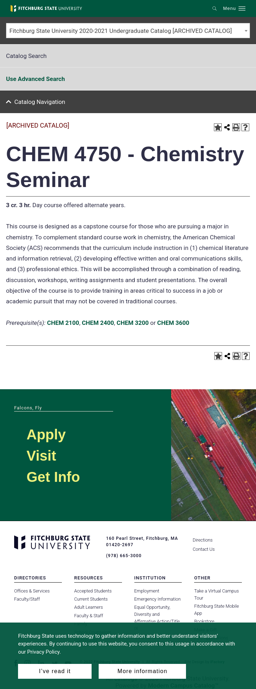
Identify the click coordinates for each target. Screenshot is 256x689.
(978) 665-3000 (123, 555)
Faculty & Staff (88, 615)
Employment (146, 590)
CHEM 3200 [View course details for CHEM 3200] (133, 322)
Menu (229, 8)
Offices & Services (32, 590)
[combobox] (128, 30)
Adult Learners (88, 607)
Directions (203, 540)
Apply (46, 434)
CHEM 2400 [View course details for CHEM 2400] (98, 322)
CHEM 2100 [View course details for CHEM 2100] (63, 322)
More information (142, 671)
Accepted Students (93, 590)
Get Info (53, 477)
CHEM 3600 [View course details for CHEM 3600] (173, 322)
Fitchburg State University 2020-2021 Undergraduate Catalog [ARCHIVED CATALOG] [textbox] (121, 30)
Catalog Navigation (39, 101)
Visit (41, 455)
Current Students (91, 599)
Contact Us (204, 549)
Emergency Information (157, 599)
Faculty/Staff (27, 599)
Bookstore (204, 621)
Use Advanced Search (35, 78)
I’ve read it (55, 671)
